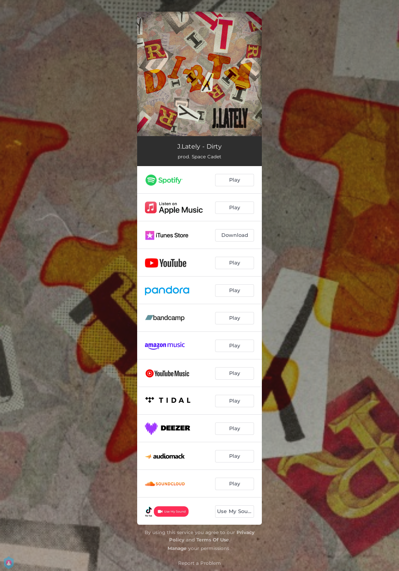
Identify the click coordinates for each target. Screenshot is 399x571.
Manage (177, 548)
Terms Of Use (212, 540)
